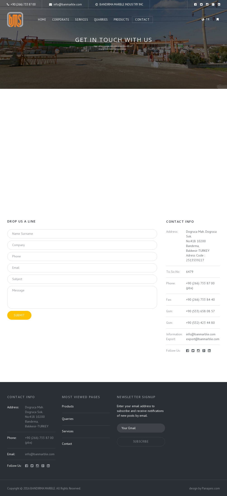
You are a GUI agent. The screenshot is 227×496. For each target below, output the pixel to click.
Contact (142, 20)
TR (207, 19)
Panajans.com (211, 488)
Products (121, 20)
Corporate (60, 20)
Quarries (101, 20)
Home (42, 20)
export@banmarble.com (202, 339)
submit (19, 315)
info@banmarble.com (65, 4)
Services (81, 20)
